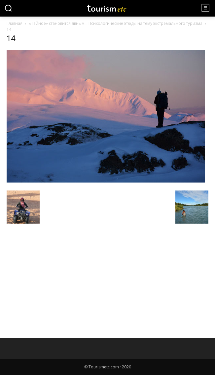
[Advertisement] (56, 274)
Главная (14, 23)
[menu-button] (205, 7)
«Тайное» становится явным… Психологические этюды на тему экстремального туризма (115, 23)
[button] (8, 8)
